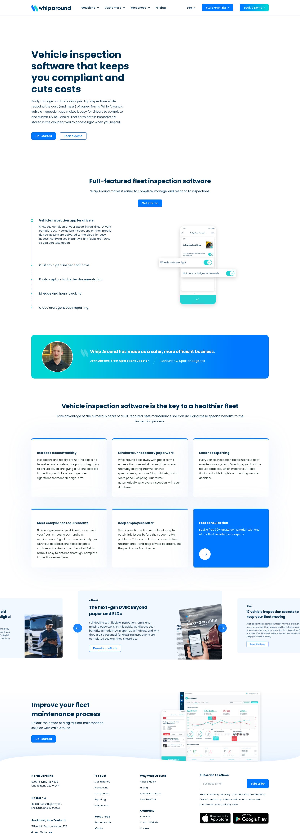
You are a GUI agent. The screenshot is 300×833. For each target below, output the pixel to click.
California (38, 767)
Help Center (146, 803)
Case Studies (148, 751)
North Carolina (42, 745)
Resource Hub (103, 791)
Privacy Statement (234, 824)
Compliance (102, 763)
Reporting (100, 768)
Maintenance (102, 751)
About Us (145, 785)
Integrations (102, 774)
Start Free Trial (148, 768)
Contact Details (149, 791)
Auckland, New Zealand (48, 789)
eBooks (99, 797)
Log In (191, 8)
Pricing (161, 8)
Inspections (101, 757)
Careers (144, 797)
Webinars (100, 803)
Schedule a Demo (150, 763)
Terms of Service (259, 824)
